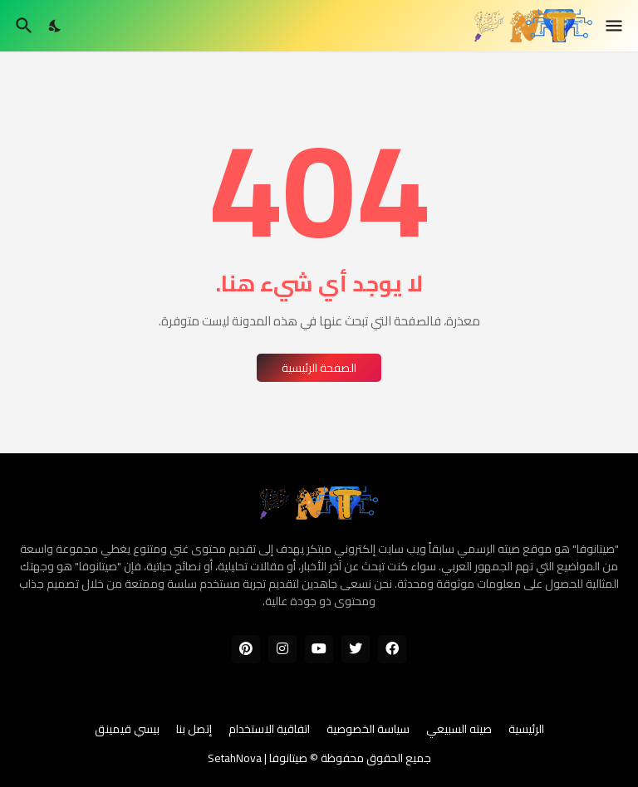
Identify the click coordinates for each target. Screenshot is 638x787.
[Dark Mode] (55, 26)
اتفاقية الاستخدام (269, 729)
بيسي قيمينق (127, 729)
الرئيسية (526, 729)
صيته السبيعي (459, 729)
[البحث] (22, 26)
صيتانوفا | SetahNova (257, 758)
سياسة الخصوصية (368, 729)
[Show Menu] (615, 26)
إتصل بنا (194, 729)
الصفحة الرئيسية (319, 368)
